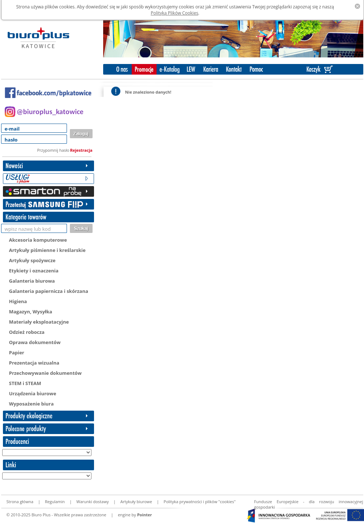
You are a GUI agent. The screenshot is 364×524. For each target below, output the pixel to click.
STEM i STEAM (25, 383)
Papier (17, 352)
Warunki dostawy (92, 501)
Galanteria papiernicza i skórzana (49, 291)
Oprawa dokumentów (35, 342)
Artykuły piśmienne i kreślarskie (47, 250)
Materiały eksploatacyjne (39, 321)
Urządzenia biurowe (32, 393)
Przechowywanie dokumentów (45, 373)
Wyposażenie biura (31, 403)
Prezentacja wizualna (34, 362)
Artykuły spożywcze (32, 260)
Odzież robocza (27, 332)
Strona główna (20, 501)
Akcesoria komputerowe (38, 240)
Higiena (18, 301)
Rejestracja (81, 150)
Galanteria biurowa (32, 281)
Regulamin (55, 501)
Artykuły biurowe (136, 501)
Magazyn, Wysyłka (30, 311)
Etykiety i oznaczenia (34, 270)
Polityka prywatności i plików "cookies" (200, 501)
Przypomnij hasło (53, 150)
